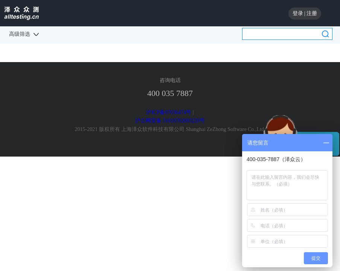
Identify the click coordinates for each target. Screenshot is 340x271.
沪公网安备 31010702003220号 (170, 120)
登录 (298, 13)
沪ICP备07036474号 (168, 112)
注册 (311, 13)
